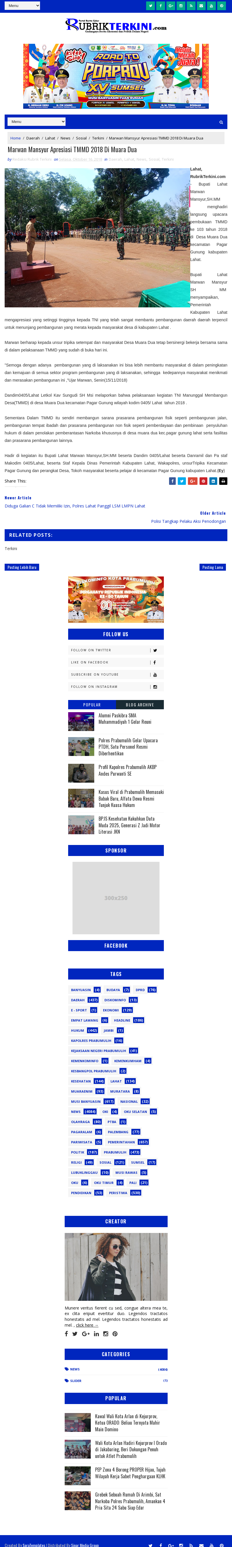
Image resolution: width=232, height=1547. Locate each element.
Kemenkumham (128, 1052)
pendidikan (81, 1184)
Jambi (109, 1022)
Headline (122, 1012)
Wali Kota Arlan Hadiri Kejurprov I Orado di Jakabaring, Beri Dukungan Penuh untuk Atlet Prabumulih (131, 1441)
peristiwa (118, 1184)
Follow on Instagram (117, 678)
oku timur (104, 1174)
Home (15, 136)
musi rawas (126, 1164)
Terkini (98, 136)
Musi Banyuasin (86, 1093)
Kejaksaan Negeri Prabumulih (98, 1042)
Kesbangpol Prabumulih (93, 1062)
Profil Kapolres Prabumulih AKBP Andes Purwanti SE (128, 761)
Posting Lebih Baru (22, 559)
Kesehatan (81, 1073)
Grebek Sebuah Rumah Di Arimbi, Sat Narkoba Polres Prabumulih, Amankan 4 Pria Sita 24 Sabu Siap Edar (130, 1493)
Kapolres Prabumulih (91, 1032)
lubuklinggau (84, 1164)
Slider (75, 1372)
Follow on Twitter (117, 642)
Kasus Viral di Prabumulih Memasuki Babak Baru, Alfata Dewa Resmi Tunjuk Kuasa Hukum (131, 790)
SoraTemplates (34, 1537)
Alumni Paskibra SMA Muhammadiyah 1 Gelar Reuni (125, 710)
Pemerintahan (121, 1133)
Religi (76, 1154)
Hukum (77, 1022)
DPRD (140, 981)
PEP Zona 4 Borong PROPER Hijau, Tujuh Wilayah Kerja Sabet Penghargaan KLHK (130, 1464)
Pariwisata (81, 1133)
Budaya (113, 981)
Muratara (120, 1083)
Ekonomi (111, 1002)
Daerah (33, 136)
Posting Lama (212, 559)
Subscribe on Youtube (117, 666)
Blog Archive (140, 696)
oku (74, 1174)
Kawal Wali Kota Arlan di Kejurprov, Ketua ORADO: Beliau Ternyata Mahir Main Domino (127, 1414)
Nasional (129, 1093)
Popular (92, 696)
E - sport (79, 1002)
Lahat (50, 136)
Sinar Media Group (85, 1537)
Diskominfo (115, 991)
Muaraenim (82, 1083)
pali (133, 1174)
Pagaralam (81, 1123)
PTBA (112, 1113)
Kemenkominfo (84, 1052)
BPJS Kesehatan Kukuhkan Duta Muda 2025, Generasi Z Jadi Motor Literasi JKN (129, 817)
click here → (87, 1316)
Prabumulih (115, 1144)
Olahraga (80, 1113)
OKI (105, 1103)
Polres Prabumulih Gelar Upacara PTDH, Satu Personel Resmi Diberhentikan (128, 738)
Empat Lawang (84, 1012)
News (65, 136)
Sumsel (137, 1154)
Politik (77, 1144)
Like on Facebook (117, 654)
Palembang (118, 1123)
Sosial (81, 136)
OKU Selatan (135, 1103)
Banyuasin (81, 981)
